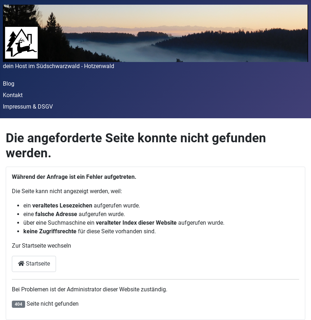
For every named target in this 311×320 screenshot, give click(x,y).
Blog (8, 83)
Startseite (34, 263)
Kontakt (13, 95)
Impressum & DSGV (28, 106)
